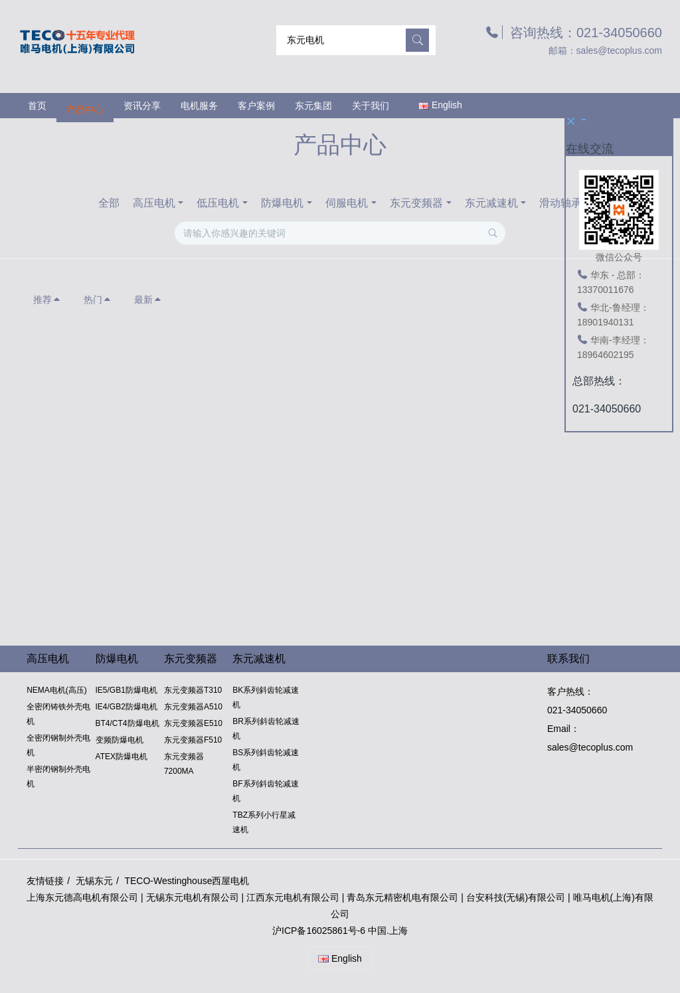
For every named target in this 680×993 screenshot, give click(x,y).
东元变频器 (416, 203)
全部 (109, 203)
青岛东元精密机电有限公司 (402, 897)
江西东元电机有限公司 (294, 897)
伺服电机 (346, 203)
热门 (98, 299)
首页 (37, 105)
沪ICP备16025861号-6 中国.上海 (340, 930)
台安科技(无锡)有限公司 (515, 897)
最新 (148, 299)
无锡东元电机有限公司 (192, 897)
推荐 (47, 299)
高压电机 (154, 203)
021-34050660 (577, 710)
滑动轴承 (560, 203)
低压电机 (218, 203)
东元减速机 (491, 203)
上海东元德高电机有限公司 (82, 897)
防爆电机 (282, 203)
